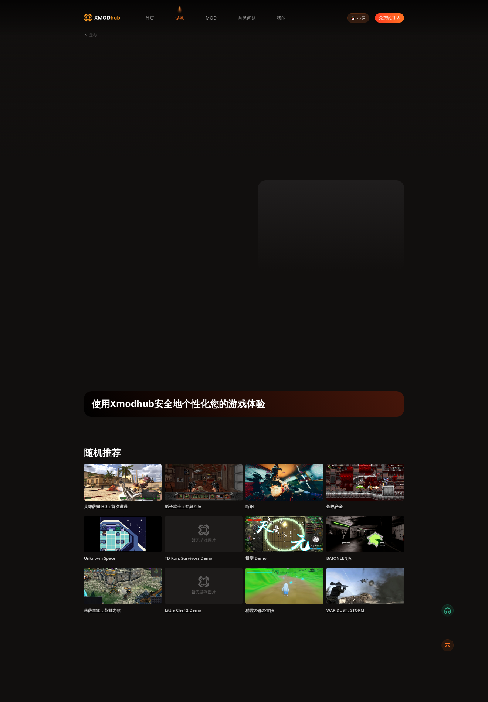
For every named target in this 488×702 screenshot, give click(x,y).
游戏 (179, 18)
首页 (149, 18)
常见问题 (247, 18)
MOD (211, 18)
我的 (281, 18)
